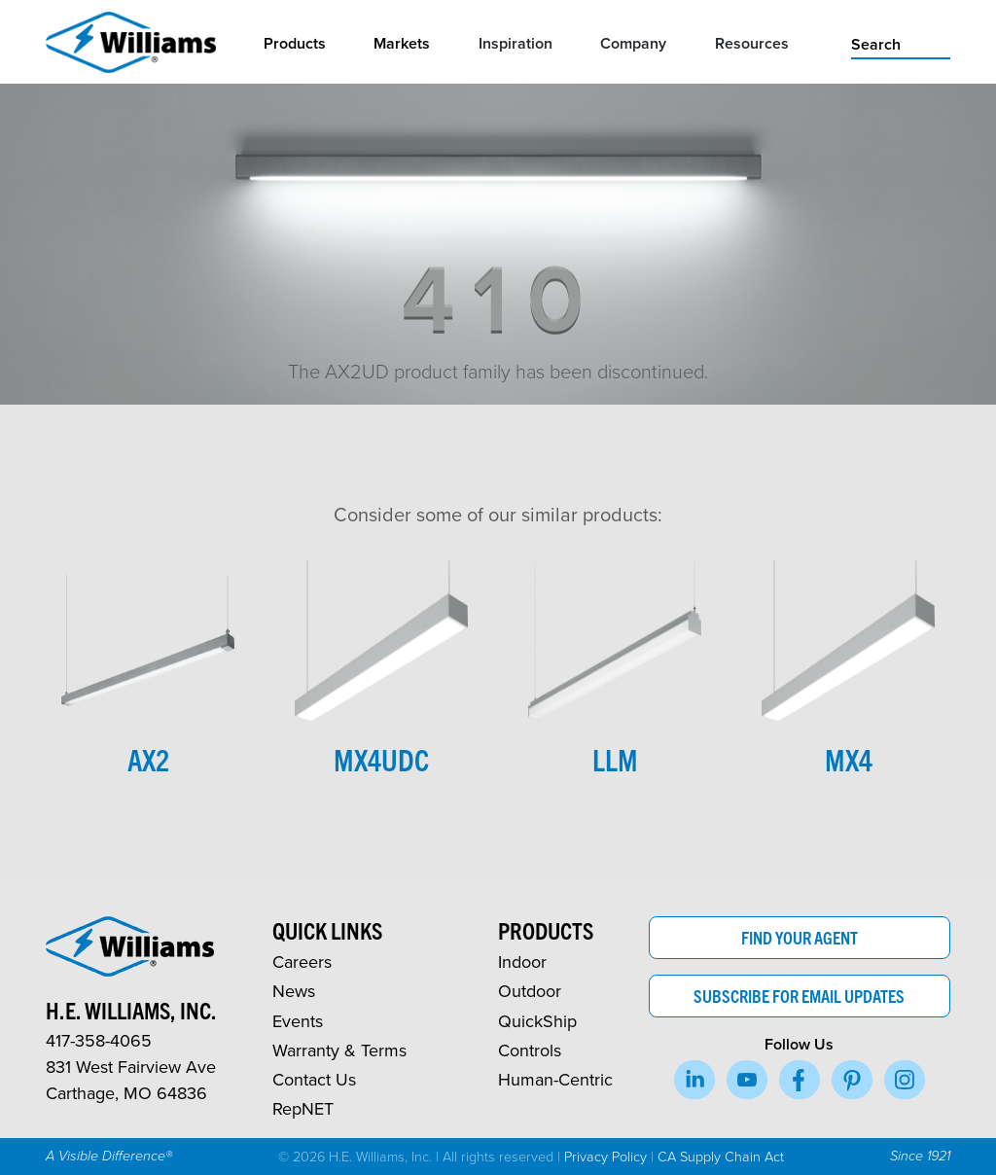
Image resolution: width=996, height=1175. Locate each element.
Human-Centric (555, 1079)
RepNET (303, 1108)
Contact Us (314, 1079)
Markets (402, 43)
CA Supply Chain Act (721, 1155)
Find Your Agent (799, 937)
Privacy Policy (605, 1155)
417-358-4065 (99, 1040)
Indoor (522, 961)
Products (295, 43)
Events (297, 1021)
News (293, 991)
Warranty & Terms (339, 1050)
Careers (302, 961)
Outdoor (529, 991)
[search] (900, 42)
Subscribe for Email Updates (799, 995)
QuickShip (537, 1021)
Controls (529, 1050)
